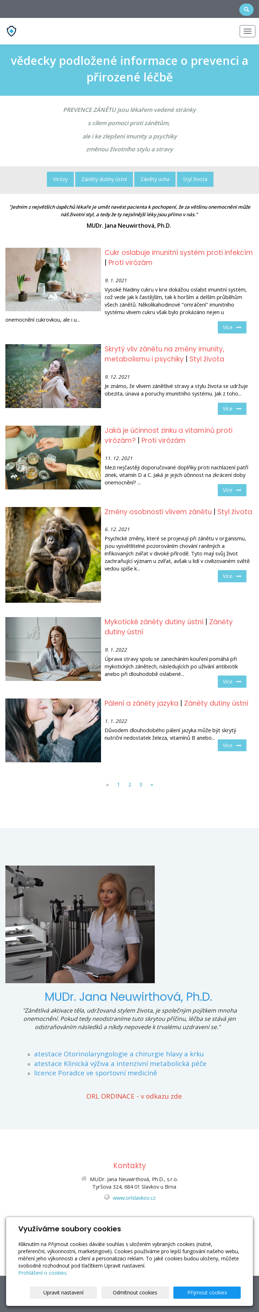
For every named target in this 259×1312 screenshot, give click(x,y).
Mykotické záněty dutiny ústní (154, 622)
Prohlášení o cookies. (43, 1272)
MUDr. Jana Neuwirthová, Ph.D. (128, 997)
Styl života (195, 179)
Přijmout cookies (213, 1292)
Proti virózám (131, 262)
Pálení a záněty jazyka (141, 703)
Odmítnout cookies (154, 1292)
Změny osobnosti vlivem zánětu (158, 512)
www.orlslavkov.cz (134, 1197)
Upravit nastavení (95, 1292)
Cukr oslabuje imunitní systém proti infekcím (179, 252)
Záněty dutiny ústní (104, 179)
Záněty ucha (154, 179)
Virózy (60, 179)
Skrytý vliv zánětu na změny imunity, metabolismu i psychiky (164, 354)
